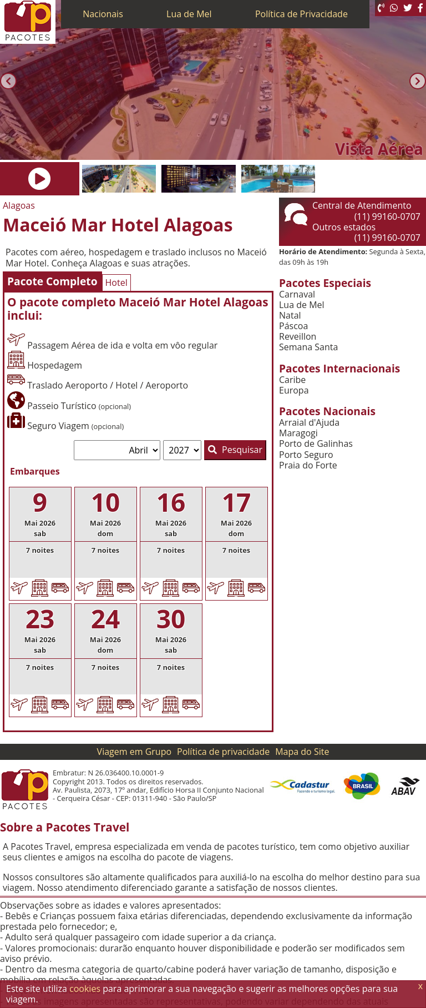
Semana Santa (308, 347)
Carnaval (297, 294)
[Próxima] (417, 81)
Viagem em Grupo (134, 751)
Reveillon (297, 336)
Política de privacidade (223, 751)
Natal (290, 315)
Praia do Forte (308, 465)
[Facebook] (420, 8)
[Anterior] (8, 81)
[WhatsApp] (393, 8)
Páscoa (293, 326)
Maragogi (298, 433)
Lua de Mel (189, 14)
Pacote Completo (52, 281)
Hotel (116, 282)
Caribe (292, 380)
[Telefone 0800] (381, 8)
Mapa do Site (302, 751)
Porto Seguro (306, 455)
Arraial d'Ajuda (309, 422)
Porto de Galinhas (316, 444)
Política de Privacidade (301, 14)
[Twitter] (407, 8)
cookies (84, 988)
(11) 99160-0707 (387, 216)
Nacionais (103, 14)
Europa (294, 390)
